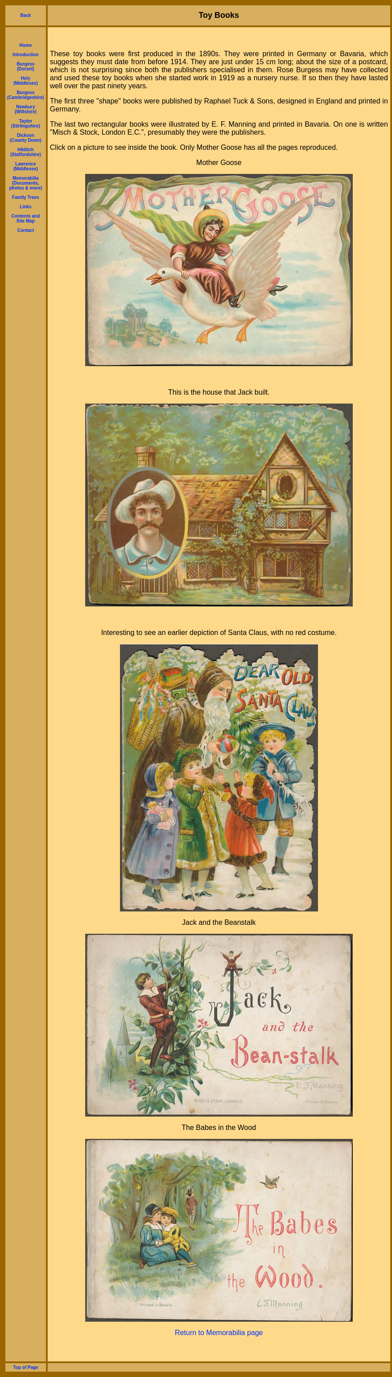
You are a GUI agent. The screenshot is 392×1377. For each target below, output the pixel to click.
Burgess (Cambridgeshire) (25, 95)
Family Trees (25, 197)
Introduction (25, 54)
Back (25, 15)
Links (25, 206)
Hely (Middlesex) (25, 81)
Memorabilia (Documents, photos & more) (25, 183)
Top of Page (25, 1367)
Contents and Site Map (25, 218)
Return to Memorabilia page (219, 1332)
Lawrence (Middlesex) (25, 166)
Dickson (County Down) (25, 138)
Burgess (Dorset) (25, 66)
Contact (25, 230)
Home (26, 45)
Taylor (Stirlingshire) (25, 123)
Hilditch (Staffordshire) (25, 152)
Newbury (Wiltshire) (26, 109)
